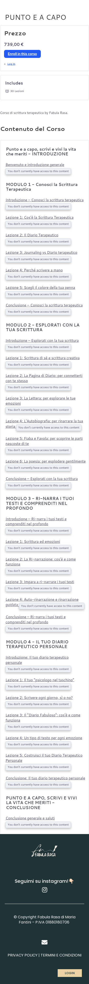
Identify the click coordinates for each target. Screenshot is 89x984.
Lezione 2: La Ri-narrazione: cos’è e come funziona (40, 562)
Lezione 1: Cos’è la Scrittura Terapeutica (39, 217)
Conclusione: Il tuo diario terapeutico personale (45, 778)
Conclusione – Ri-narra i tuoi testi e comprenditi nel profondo (35, 619)
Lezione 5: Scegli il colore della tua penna (40, 287)
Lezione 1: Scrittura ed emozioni (32, 541)
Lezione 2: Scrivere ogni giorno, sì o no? (39, 697)
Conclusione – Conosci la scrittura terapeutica (44, 305)
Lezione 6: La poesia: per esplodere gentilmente (45, 461)
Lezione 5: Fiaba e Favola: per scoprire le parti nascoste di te (44, 441)
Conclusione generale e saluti (30, 818)
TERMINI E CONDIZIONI (61, 955)
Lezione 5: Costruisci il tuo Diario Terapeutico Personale (43, 758)
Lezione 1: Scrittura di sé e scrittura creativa (42, 357)
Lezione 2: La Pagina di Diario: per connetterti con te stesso (43, 378)
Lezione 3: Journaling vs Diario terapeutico (41, 252)
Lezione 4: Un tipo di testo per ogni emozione (43, 737)
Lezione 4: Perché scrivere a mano (34, 270)
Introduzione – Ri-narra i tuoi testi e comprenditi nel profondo (35, 521)
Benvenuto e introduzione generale (34, 164)
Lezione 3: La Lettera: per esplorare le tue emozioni (40, 400)
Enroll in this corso (22, 54)
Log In (11, 63)
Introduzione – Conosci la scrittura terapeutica (44, 199)
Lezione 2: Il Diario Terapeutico (31, 235)
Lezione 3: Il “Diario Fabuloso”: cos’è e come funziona (42, 717)
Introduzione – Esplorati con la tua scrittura (42, 340)
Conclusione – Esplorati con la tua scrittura (41, 478)
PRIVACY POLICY (22, 955)
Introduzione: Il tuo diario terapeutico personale (37, 660)
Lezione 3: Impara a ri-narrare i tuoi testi (39, 581)
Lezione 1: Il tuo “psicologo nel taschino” (39, 679)
